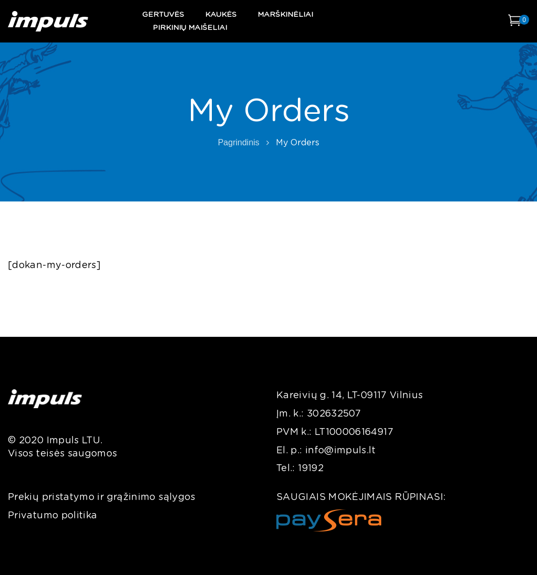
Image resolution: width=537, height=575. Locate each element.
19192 (311, 468)
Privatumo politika (52, 515)
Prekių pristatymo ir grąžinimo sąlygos (102, 497)
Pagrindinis (238, 142)
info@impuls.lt (340, 450)
